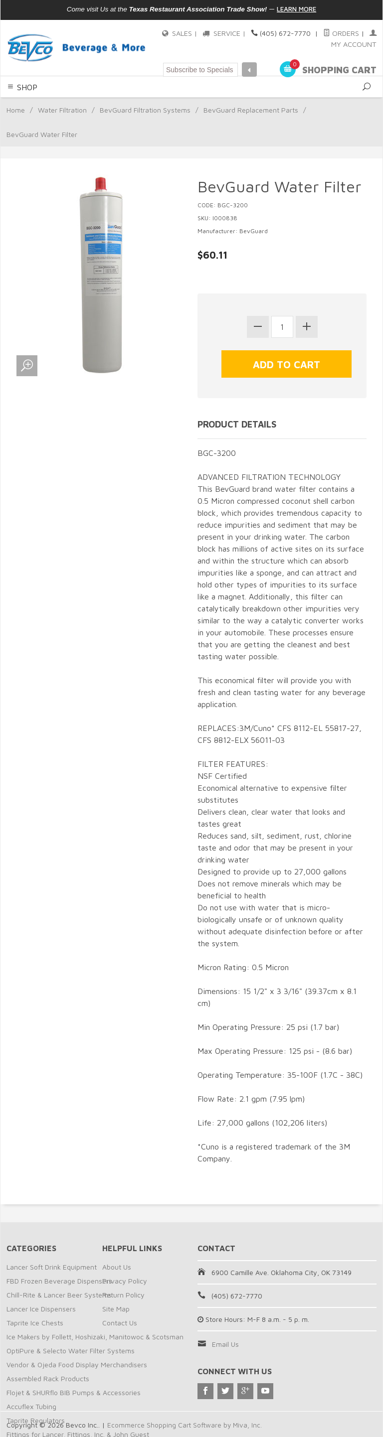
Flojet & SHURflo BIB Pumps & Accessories (73, 1391)
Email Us (225, 1343)
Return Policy (123, 1294)
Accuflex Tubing (31, 1405)
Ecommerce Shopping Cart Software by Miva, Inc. (185, 1424)
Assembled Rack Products (47, 1377)
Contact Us (119, 1321)
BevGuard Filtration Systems (145, 109)
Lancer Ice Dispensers (41, 1307)
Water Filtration (62, 109)
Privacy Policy (124, 1280)
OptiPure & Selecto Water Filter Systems (70, 1349)
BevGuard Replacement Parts (250, 109)
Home (15, 109)
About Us (116, 1266)
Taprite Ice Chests (34, 1321)
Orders (341, 33)
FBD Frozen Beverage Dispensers (59, 1280)
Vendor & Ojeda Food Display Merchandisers (76, 1363)
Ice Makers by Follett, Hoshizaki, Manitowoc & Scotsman (95, 1335)
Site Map (116, 1307)
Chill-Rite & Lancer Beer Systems (59, 1294)
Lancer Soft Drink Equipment (51, 1266)
